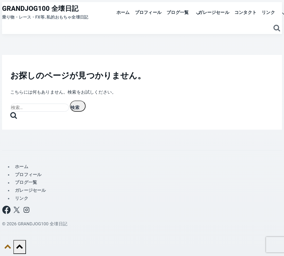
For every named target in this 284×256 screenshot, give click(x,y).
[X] (16, 211)
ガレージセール (213, 12)
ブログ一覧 (26, 182)
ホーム (123, 12)
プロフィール (148, 12)
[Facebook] (6, 211)
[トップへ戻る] (7, 248)
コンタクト (245, 12)
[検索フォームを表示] (277, 28)
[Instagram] (26, 211)
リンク (21, 198)
